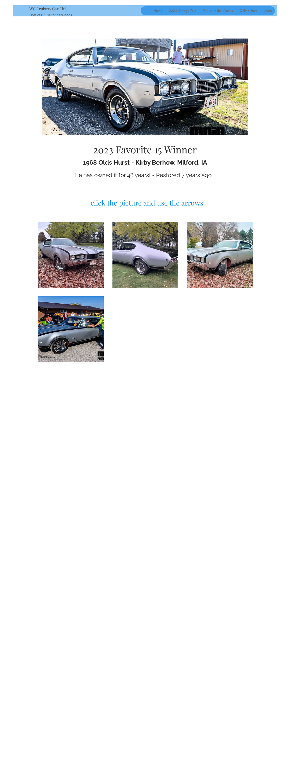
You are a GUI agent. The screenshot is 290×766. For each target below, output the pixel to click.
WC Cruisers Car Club (48, 8)
